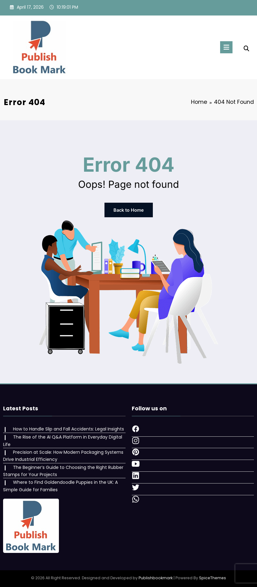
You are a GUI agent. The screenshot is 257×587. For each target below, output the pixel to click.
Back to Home (128, 210)
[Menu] (225, 47)
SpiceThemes (212, 577)
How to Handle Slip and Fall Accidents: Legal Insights (68, 429)
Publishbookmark (156, 577)
